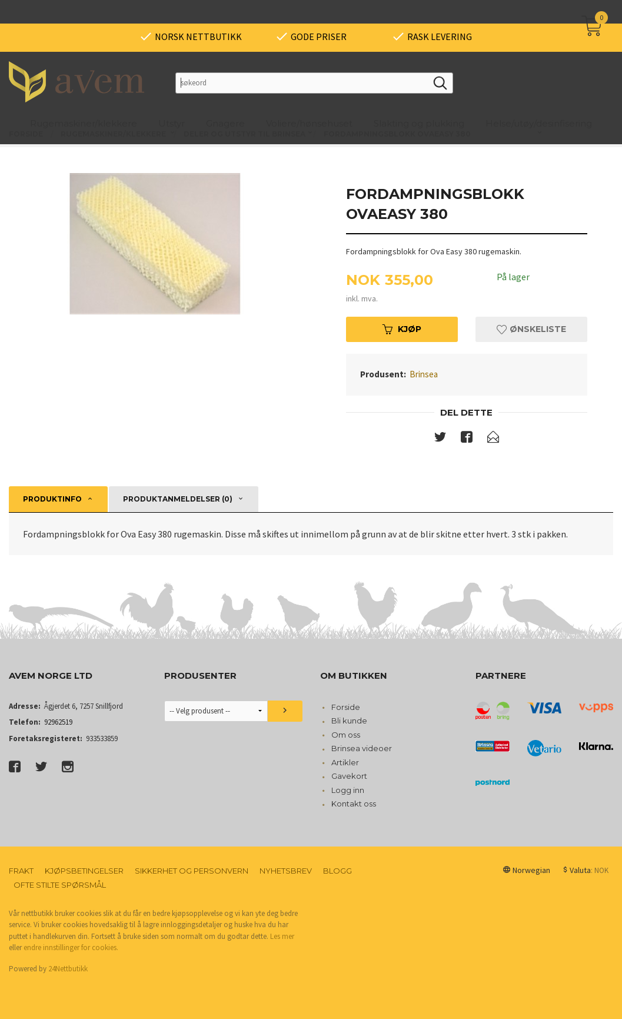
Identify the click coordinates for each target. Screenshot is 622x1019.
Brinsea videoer (361, 748)
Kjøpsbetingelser (84, 870)
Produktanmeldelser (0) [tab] (177, 498)
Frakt (21, 870)
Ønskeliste (531, 329)
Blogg (337, 870)
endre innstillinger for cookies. (71, 947)
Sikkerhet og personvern (191, 870)
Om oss (345, 734)
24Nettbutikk (68, 969)
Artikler (345, 762)
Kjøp (401, 329)
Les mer (282, 936)
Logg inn (347, 790)
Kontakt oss (353, 803)
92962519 (58, 722)
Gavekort (349, 776)
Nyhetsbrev (286, 870)
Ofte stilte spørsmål (60, 884)
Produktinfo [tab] (52, 498)
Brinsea (424, 374)
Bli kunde (349, 720)
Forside (345, 707)
